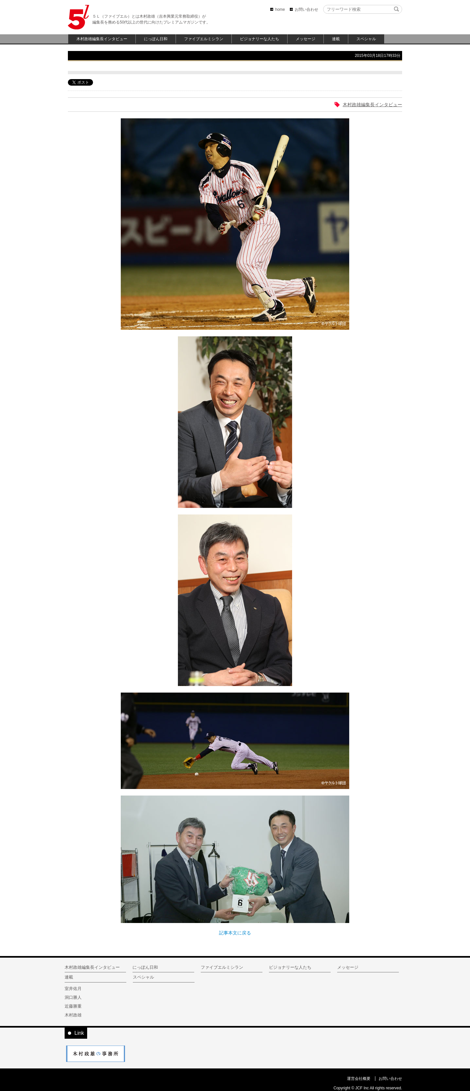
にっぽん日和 (155, 39)
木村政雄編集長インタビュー (101, 39)
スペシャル (366, 39)
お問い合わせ (306, 9)
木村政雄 (73, 1015)
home (280, 9)
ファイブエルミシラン (203, 39)
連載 (336, 39)
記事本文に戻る (235, 932)
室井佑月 (73, 988)
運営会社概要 (358, 1078)
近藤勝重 (73, 1006)
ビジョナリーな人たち (259, 39)
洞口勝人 (73, 997)
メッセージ (305, 39)
